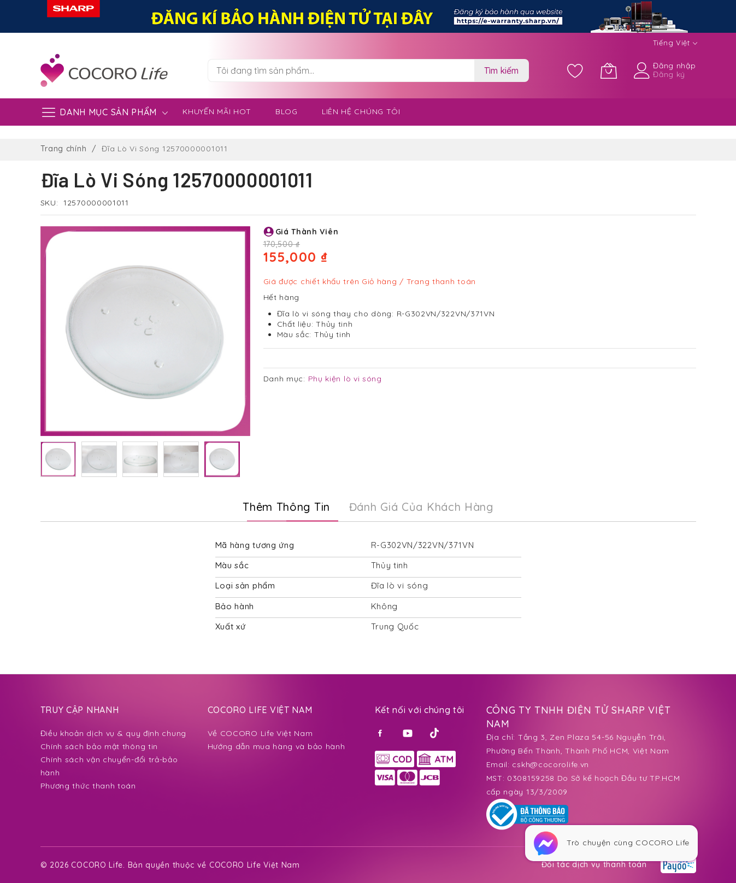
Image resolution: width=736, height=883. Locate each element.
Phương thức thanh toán (88, 786)
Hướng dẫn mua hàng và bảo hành (276, 746)
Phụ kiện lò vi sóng (345, 379)
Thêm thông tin (286, 507)
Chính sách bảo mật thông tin (99, 746)
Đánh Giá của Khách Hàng (421, 507)
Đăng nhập (674, 65)
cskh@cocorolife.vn (550, 764)
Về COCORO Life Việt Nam (260, 733)
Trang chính (63, 149)
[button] (58, 459)
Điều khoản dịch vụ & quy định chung (113, 733)
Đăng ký (669, 74)
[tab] (286, 507)
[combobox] (341, 70)
